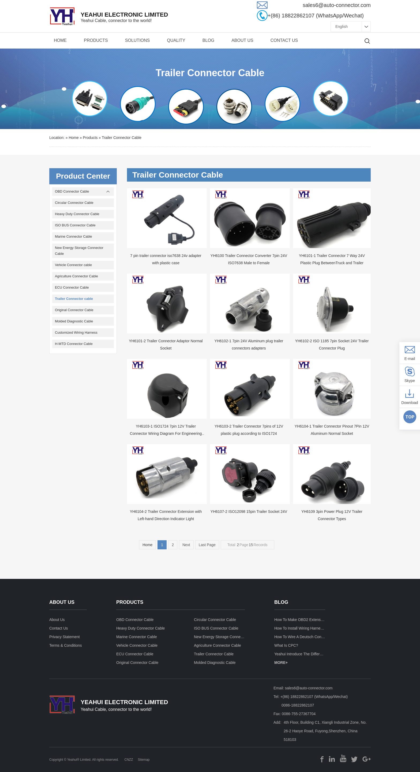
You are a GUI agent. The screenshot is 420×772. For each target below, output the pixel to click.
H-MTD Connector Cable (74, 344)
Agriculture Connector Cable (76, 276)
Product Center (83, 176)
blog (281, 602)
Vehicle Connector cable (73, 265)
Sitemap (143, 760)
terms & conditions (65, 645)
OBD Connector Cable (72, 191)
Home (60, 40)
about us (242, 40)
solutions (137, 40)
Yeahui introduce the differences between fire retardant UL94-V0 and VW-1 (299, 654)
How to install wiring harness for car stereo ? (299, 628)
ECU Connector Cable (72, 287)
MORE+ (281, 662)
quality (176, 40)
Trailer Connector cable (121, 137)
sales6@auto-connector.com (309, 688)
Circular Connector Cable (74, 203)
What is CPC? (286, 645)
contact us (284, 40)
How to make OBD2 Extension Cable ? (299, 619)
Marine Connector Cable (73, 236)
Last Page (207, 545)
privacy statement (64, 637)
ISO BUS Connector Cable (75, 225)
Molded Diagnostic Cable (74, 321)
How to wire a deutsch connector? (299, 637)
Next (186, 545)
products (96, 40)
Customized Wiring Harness (76, 332)
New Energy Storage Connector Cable (79, 251)
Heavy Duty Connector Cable (77, 214)
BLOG (208, 40)
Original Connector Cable (74, 310)
